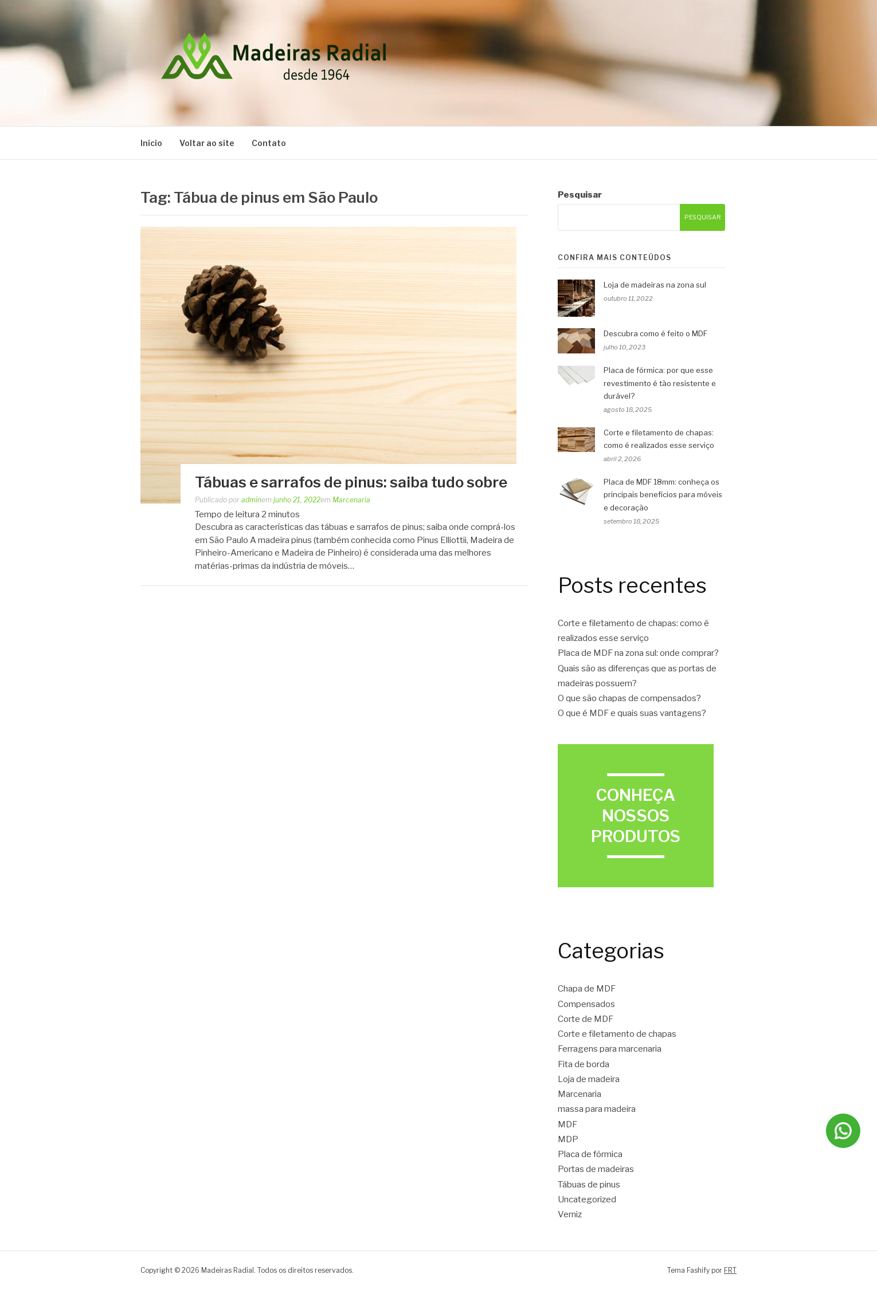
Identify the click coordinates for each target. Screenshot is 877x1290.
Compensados (586, 1004)
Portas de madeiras (596, 1169)
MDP (568, 1139)
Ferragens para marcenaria (609, 1049)
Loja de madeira (589, 1079)
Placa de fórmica (590, 1154)
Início (151, 143)
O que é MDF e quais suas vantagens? (632, 713)
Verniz (570, 1214)
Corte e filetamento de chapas (617, 1034)
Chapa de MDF (587, 989)
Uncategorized (587, 1199)
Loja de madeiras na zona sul (655, 284)
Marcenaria (351, 499)
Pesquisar (580, 195)
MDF (567, 1124)
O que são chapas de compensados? (629, 698)
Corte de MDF (585, 1019)
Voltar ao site (206, 143)
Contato (269, 143)
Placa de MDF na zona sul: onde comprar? (638, 653)
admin (251, 499)
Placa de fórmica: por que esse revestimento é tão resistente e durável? (660, 383)
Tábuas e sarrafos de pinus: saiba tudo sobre (351, 482)
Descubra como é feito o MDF (655, 333)
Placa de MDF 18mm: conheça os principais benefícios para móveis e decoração (663, 495)
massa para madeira (597, 1109)
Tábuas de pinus (589, 1184)
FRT (730, 1270)
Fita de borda (583, 1064)
